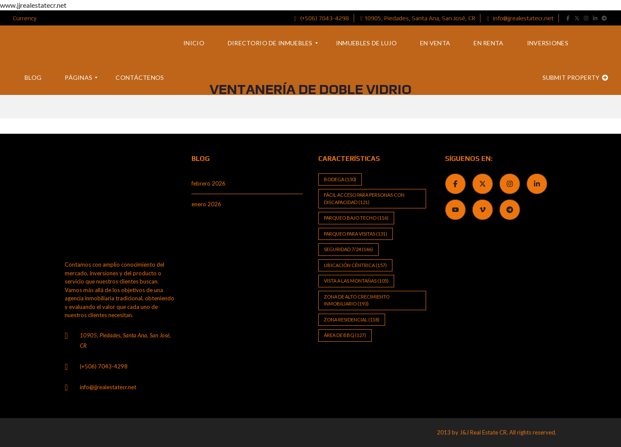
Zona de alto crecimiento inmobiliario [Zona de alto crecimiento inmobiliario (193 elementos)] (356, 300)
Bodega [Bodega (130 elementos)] (340, 179)
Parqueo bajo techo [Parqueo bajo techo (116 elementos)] (356, 217)
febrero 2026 (208, 183)
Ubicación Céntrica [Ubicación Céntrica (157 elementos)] (355, 265)
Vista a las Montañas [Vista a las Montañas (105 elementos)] (356, 280)
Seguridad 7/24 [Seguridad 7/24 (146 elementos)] (348, 249)
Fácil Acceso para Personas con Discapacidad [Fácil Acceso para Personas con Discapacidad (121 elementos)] (364, 198)
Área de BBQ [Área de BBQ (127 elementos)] (345, 335)
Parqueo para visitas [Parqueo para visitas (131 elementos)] (355, 233)
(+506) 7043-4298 (321, 18)
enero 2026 (206, 204)
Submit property (575, 77)
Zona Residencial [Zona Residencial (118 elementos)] (352, 319)
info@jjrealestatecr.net (520, 18)
